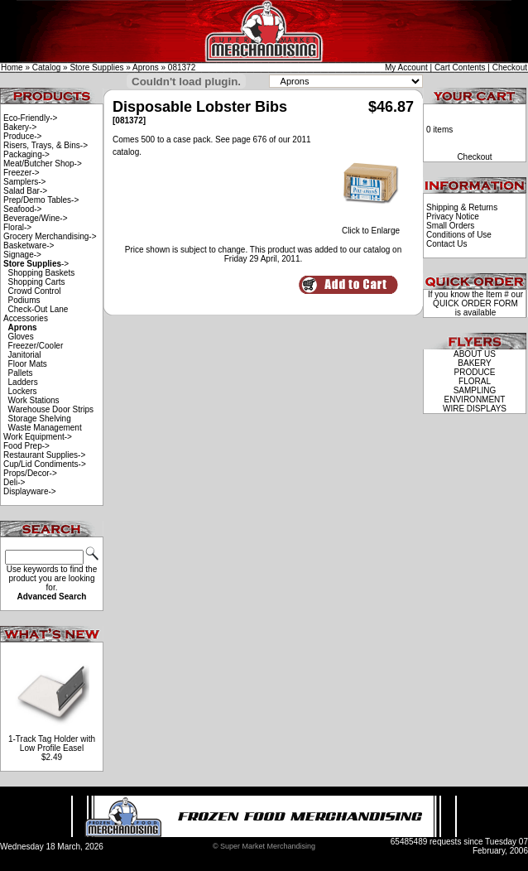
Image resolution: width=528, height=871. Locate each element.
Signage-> (22, 254)
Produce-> (22, 136)
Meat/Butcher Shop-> (42, 163)
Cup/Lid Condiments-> (44, 464)
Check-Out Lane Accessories (35, 314)
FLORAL (474, 381)
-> (36, 263)
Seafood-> (22, 209)
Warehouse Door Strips (51, 409)
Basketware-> (28, 245)
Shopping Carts (36, 281)
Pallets (20, 373)
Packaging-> (26, 154)
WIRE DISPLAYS (474, 408)
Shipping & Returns (461, 207)
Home (12, 67)
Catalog (46, 67)
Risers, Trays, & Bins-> (45, 145)
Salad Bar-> (25, 190)
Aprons (145, 67)
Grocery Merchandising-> (50, 236)
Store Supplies (96, 67)
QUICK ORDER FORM (475, 303)
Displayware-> (29, 491)
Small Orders (450, 225)
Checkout (509, 67)
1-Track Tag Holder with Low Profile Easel (51, 743)
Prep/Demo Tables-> (41, 200)
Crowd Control (34, 291)
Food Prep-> (26, 445)
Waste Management (45, 427)
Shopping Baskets (41, 272)
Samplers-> (24, 181)
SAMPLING (475, 390)
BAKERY (474, 363)
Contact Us (446, 243)
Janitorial (24, 354)
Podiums (24, 300)
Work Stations (34, 400)
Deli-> (14, 482)
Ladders (23, 382)
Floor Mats (27, 363)
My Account (406, 67)
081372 (181, 67)
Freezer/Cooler (36, 345)
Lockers (22, 391)
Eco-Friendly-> (30, 118)
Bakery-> (19, 127)
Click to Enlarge (371, 227)
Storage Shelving (39, 418)
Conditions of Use (459, 234)
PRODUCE (474, 372)
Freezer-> (21, 172)
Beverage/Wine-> (35, 218)
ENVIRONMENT (475, 399)
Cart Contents (460, 67)
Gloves (21, 336)
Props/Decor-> (30, 473)
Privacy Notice (452, 216)
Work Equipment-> (37, 436)
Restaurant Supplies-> (44, 455)
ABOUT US (475, 354)
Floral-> (17, 227)
